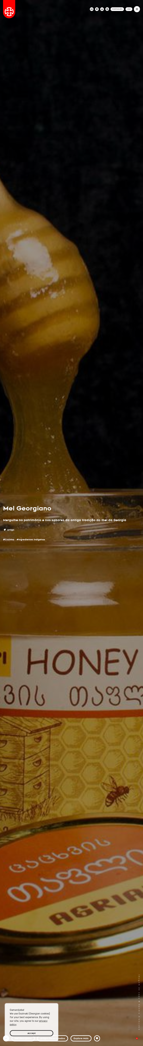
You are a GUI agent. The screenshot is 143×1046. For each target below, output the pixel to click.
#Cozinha (8, 539)
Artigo (9, 529)
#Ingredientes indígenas (31, 539)
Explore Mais (81, 1038)
